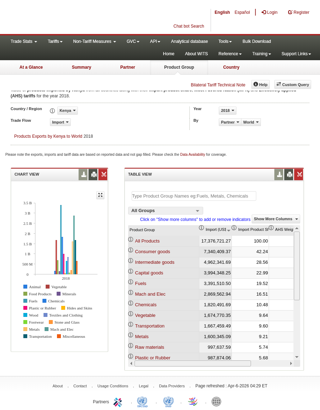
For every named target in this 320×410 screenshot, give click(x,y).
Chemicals (146, 304)
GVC (133, 41)
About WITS (196, 53)
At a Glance (31, 67)
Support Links (296, 53)
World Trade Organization (193, 401)
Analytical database (189, 41)
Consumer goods (152, 251)
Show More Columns (276, 219)
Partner (127, 67)
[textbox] (194, 196)
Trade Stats (24, 41)
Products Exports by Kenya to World (48, 136)
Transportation (150, 326)
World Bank (218, 401)
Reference (229, 53)
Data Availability (193, 154)
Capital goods (149, 272)
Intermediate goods (155, 262)
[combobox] (165, 211)
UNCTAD (144, 401)
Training (261, 53)
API (155, 41)
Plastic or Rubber (153, 357)
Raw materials (149, 347)
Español (242, 12)
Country (231, 67)
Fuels (141, 283)
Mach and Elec (150, 294)
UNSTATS (168, 401)
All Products (147, 241)
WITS (71, 17)
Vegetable (145, 315)
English (222, 12)
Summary (81, 67)
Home (169, 53)
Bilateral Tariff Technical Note (218, 84)
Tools (225, 41)
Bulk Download (256, 41)
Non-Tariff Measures (94, 41)
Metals (142, 336)
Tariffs (55, 41)
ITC (119, 401)
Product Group (179, 67)
